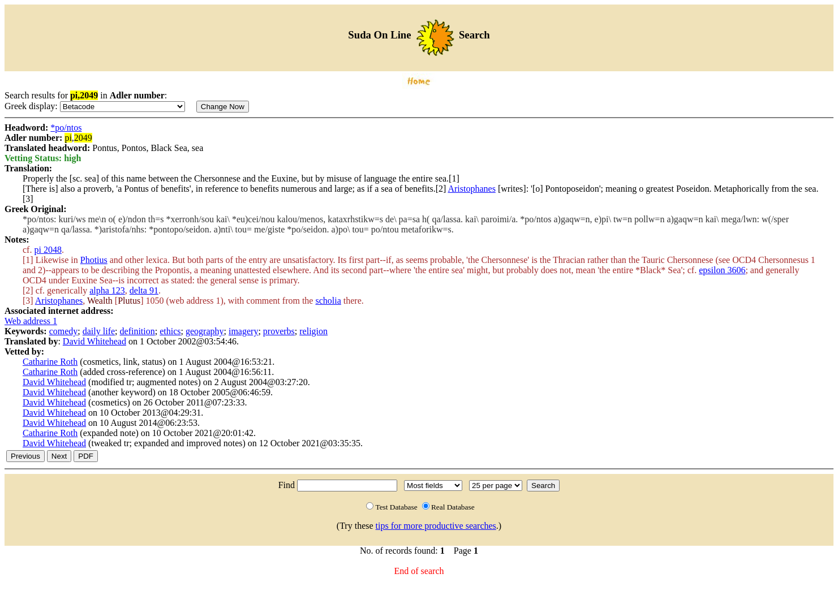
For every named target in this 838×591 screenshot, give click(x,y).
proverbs (279, 331)
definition (137, 331)
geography (205, 331)
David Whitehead (94, 341)
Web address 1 (31, 321)
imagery (243, 331)
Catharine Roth (50, 361)
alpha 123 (107, 290)
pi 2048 (47, 249)
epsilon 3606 (722, 270)
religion (313, 331)
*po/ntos (65, 127)
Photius (94, 260)
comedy (63, 331)
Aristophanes (471, 188)
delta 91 (144, 290)
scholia (328, 300)
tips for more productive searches (436, 525)
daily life (99, 331)
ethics (170, 331)
